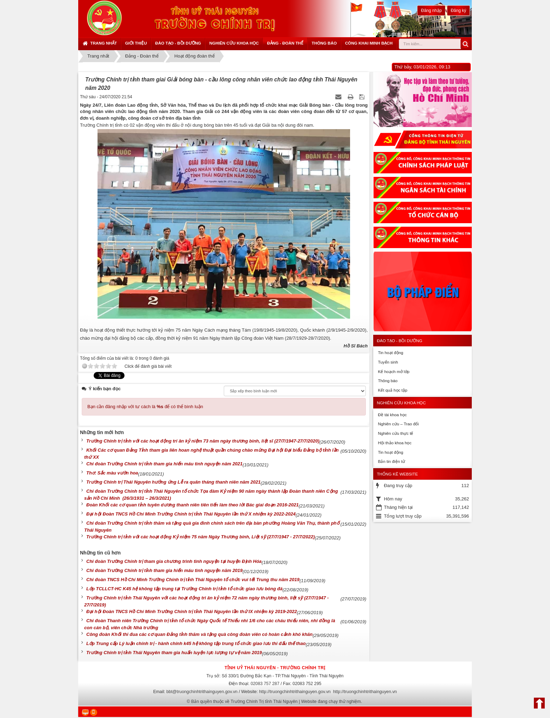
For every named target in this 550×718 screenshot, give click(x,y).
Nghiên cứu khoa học (234, 43)
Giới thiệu (136, 43)
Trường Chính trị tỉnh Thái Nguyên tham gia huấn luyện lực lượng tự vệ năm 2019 (174, 652)
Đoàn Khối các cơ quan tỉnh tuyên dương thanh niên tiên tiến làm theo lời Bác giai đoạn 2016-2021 (192, 504)
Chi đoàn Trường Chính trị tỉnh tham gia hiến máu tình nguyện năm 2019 (164, 570)
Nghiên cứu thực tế (395, 433)
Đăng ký (458, 10)
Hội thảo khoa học (394, 442)
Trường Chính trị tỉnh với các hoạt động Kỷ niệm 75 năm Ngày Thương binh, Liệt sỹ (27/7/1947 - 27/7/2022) (200, 536)
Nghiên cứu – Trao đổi (398, 423)
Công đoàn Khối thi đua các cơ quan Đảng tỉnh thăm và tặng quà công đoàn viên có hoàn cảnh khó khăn (199, 634)
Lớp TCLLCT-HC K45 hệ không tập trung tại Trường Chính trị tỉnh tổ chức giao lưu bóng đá (184, 588)
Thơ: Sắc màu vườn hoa (112, 473)
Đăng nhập (431, 10)
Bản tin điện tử (391, 461)
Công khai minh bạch (369, 43)
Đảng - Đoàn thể (285, 43)
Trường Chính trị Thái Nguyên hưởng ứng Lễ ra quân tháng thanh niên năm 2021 (173, 482)
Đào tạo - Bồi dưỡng (178, 43)
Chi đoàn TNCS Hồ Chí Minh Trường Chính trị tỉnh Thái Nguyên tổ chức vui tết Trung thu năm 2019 (193, 579)
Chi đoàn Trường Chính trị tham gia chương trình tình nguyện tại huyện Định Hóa (174, 561)
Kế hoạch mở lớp (393, 371)
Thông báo (324, 43)
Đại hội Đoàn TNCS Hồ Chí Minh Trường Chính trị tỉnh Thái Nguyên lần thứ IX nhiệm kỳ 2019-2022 (191, 611)
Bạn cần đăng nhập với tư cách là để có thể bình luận (145, 406)
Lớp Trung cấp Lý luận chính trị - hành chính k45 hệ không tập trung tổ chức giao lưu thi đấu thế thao (196, 643)
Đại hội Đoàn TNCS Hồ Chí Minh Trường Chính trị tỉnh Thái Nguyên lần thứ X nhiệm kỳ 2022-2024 (191, 514)
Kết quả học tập (392, 390)
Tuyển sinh (388, 362)
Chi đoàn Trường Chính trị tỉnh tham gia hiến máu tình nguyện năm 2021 (164, 463)
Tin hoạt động (390, 352)
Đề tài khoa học (392, 414)
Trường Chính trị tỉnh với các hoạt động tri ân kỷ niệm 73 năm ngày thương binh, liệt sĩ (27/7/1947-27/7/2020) (203, 441)
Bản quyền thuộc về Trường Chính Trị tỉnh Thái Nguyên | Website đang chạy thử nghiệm (276, 701)
